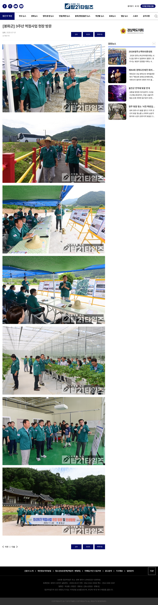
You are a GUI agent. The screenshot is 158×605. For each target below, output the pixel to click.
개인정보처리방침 (44, 571)
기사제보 (119, 571)
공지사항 (146, 16)
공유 (76, 34)
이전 (6, 547)
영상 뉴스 (124, 16)
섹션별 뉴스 (99, 16)
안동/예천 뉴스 (64, 16)
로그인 (137, 6)
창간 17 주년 (7, 16)
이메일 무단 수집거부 (93, 571)
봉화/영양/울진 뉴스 (82, 16)
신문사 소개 (28, 571)
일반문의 (130, 571)
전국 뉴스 (22, 16)
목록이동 (99, 34)
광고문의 (108, 571)
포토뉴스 (112, 16)
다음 (15, 547)
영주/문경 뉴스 (48, 16)
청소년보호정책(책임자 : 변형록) (68, 571)
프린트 (88, 34)
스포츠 (135, 16)
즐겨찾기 (131, 6)
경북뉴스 (34, 16)
